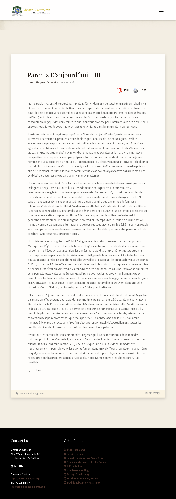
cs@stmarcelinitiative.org (25, 478)
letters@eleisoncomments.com (28, 486)
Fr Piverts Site (73, 466)
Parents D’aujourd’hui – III (64, 75)
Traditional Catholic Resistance (82, 482)
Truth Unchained (74, 450)
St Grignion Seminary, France (81, 478)
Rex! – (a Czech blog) (76, 474)
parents (40, 393)
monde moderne (28, 393)
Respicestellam (73, 454)
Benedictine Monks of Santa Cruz (83, 458)
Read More (152, 393)
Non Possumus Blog (76, 470)
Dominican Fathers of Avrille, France (85, 462)
